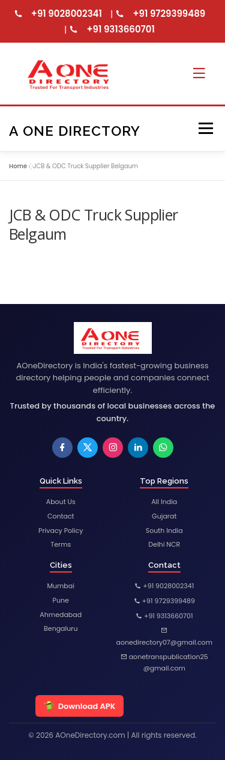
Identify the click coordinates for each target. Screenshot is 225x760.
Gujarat (164, 516)
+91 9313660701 (120, 29)
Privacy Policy (60, 530)
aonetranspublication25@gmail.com (164, 662)
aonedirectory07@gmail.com (164, 637)
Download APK (80, 706)
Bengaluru (60, 628)
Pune (61, 600)
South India (164, 530)
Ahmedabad (61, 614)
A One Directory (74, 130)
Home (18, 166)
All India (164, 501)
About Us (61, 501)
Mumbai (60, 586)
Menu (205, 129)
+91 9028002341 (66, 13)
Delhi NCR (164, 544)
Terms (60, 544)
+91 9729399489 (169, 13)
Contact (60, 516)
